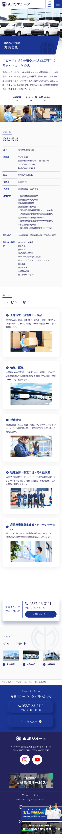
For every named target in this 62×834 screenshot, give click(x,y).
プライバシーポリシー (31, 795)
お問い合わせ (45, 99)
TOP (4, 682)
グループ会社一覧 (31, 682)
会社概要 (17, 99)
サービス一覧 (31, 99)
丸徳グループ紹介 (15, 682)
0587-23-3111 (38, 603)
